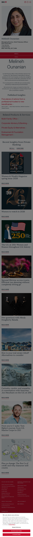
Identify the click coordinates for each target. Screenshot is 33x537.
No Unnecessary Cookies (16, 530)
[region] (16, 525)
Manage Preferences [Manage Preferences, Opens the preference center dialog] (16, 527)
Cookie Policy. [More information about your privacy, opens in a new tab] (12, 524)
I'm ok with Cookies (16, 534)
